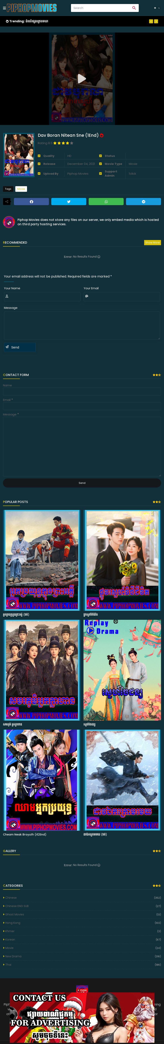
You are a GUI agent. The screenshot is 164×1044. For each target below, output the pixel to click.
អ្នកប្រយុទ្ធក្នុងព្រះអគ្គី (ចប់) (16, 615)
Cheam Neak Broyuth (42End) (24, 834)
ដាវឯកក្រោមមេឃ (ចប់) (95, 834)
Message (10, 308)
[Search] (100, 8)
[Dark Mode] (157, 8)
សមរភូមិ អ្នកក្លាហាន (12, 724)
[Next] (156, 21)
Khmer (10, 931)
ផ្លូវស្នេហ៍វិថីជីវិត (90, 615)
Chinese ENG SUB (17, 906)
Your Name (12, 288)
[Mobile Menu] (4, 8)
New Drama (13, 956)
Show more (152, 242)
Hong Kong (12, 923)
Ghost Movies (14, 914)
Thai (8, 965)
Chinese (11, 898)
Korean (10, 940)
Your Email (91, 288)
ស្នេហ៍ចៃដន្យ (89, 724)
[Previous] (151, 21)
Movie (21, 189)
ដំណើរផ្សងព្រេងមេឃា (37, 21)
